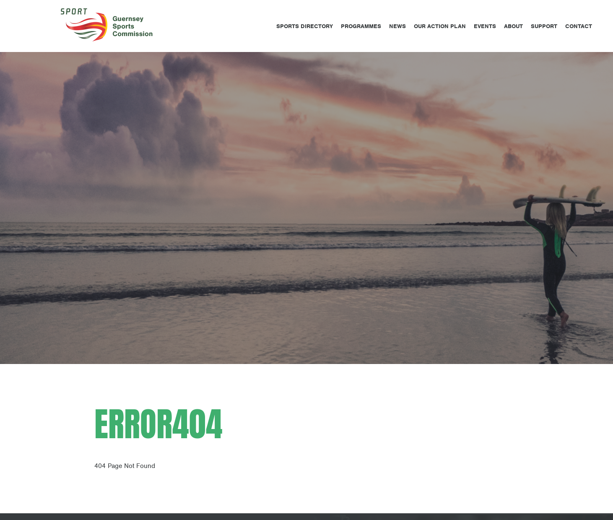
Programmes (361, 26)
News (397, 26)
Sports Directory (304, 26)
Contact (578, 26)
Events (485, 26)
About (513, 26)
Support (544, 26)
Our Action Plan (440, 26)
